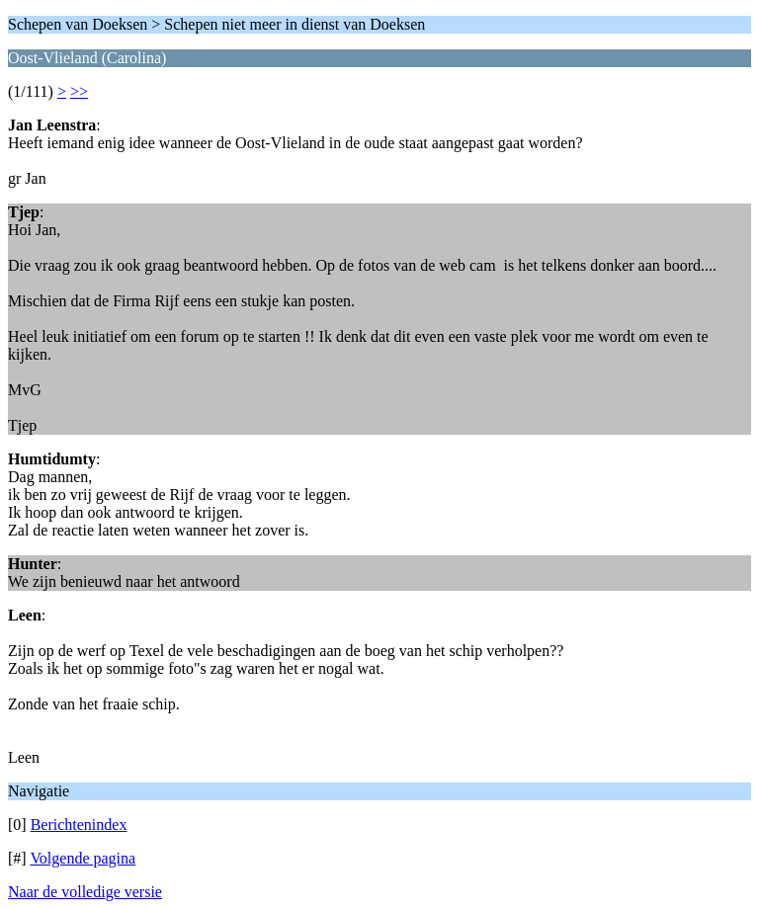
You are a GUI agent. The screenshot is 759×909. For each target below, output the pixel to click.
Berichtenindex (79, 824)
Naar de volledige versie (85, 891)
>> (79, 91)
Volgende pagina (82, 858)
